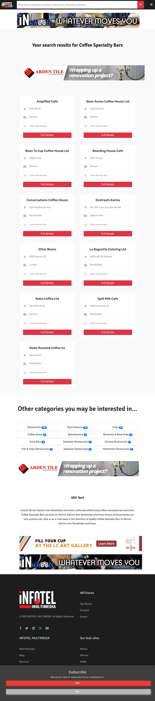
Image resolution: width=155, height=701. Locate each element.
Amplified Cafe (47, 101)
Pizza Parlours (75, 427)
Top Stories (86, 604)
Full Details (47, 135)
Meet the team (27, 649)
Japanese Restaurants (75, 449)
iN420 (83, 661)
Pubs (115, 427)
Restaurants (34, 427)
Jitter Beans (47, 249)
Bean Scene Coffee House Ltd (107, 101)
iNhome (84, 655)
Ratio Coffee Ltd (47, 299)
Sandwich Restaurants (75, 441)
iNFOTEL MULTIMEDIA (39, 616)
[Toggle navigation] (153, 4)
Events (84, 616)
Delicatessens (75, 434)
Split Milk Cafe (107, 299)
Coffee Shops (35, 434)
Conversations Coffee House (47, 200)
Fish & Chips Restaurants (35, 449)
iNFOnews (87, 593)
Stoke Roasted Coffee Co (47, 348)
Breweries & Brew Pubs (116, 434)
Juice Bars (35, 441)
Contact (84, 610)
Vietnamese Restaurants (115, 449)
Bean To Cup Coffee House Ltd (47, 151)
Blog (22, 655)
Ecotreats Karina (108, 200)
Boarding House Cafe (107, 151)
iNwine (84, 649)
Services (24, 661)
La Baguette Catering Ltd (108, 249)
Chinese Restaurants (116, 441)
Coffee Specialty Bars (38, 126)
